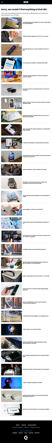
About (17, 425)
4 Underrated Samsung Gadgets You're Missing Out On (35, 316)
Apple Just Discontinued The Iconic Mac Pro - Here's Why (36, 276)
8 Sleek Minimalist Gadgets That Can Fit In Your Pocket (35, 36)
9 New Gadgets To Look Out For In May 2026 (33, 209)
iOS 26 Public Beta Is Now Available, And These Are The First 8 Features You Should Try (37, 156)
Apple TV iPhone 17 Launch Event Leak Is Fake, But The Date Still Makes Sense (36, 103)
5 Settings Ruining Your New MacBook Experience (34, 249)
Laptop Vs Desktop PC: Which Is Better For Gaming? (35, 169)
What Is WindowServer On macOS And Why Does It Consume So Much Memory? (34, 303)
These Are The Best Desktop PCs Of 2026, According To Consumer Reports (35, 76)
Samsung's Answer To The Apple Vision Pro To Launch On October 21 (36, 89)
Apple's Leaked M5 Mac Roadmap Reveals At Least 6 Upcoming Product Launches (35, 343)
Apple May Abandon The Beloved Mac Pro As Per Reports (36, 369)
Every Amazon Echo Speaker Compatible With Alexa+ (35, 62)
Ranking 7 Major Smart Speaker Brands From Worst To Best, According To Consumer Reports (35, 263)
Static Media (19, 427)
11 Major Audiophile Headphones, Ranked (32, 382)
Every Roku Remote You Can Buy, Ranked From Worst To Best (36, 49)
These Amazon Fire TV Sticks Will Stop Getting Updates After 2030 (35, 289)
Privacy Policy (32, 425)
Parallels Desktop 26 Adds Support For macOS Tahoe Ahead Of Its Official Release (37, 23)
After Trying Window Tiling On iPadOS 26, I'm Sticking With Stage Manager (36, 129)
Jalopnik (20, 432)
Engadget (14, 432)
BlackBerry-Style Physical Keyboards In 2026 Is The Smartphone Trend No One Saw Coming (35, 183)
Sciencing (31, 432)
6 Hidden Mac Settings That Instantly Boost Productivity (36, 142)
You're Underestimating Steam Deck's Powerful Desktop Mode (36, 356)
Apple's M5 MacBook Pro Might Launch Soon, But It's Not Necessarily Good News (36, 116)
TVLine (25, 432)
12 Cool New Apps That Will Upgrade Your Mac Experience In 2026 (36, 196)
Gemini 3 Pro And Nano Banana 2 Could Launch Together (36, 409)
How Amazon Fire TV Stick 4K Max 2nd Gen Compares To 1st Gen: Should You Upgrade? (36, 236)
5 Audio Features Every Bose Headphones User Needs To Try (36, 223)
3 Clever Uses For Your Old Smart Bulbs (32, 329)
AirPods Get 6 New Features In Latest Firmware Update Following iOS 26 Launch (35, 396)
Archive (23, 425)
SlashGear (37, 432)
